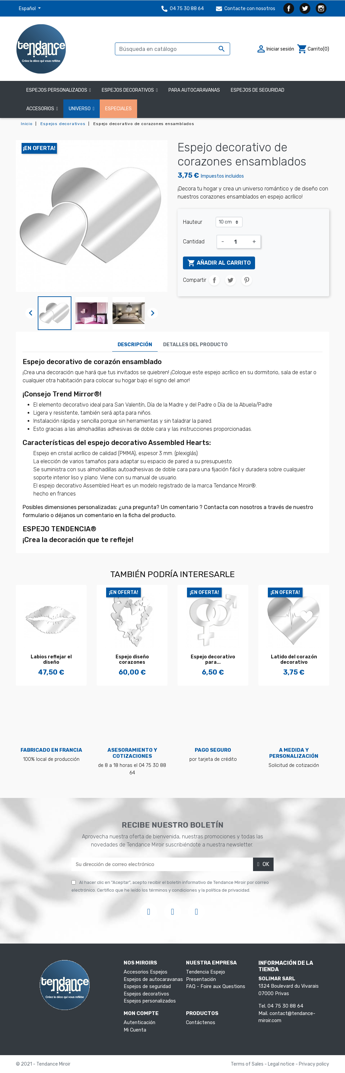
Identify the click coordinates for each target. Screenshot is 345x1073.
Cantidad (194, 241)
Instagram (321, 8)
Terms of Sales (247, 1064)
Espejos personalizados (150, 1001)
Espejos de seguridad (147, 986)
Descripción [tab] (135, 345)
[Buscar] (172, 48)
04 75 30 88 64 (182, 8)
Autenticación (139, 1022)
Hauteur (192, 222)
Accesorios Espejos (145, 972)
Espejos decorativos (146, 994)
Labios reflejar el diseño (51, 659)
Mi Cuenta (135, 1030)
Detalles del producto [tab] (195, 345)
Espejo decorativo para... (213, 659)
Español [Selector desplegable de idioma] (28, 8)
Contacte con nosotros (245, 8)
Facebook (288, 8)
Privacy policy (314, 1064)
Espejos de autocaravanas (153, 979)
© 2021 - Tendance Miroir (43, 1064)
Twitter (305, 8)
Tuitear (230, 280)
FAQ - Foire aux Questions (215, 986)
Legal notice (281, 1064)
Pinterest (246, 280)
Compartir (214, 280)
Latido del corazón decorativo (294, 659)
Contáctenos (200, 1022)
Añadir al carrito (219, 263)
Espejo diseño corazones (132, 659)
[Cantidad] (238, 241)
